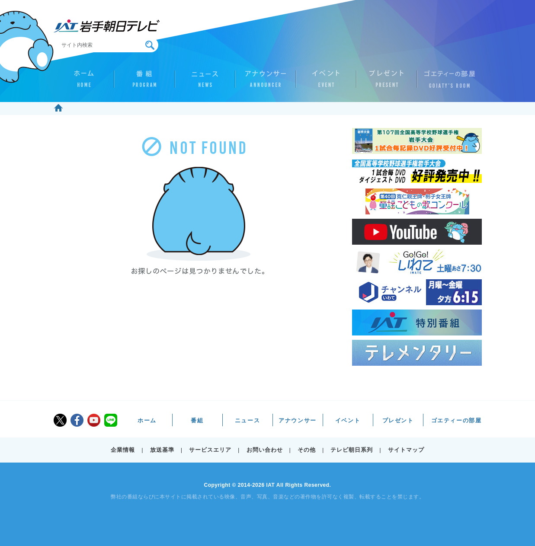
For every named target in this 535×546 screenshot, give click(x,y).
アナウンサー (265, 83)
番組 (144, 83)
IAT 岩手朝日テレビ (107, 25)
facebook (76, 420)
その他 (307, 450)
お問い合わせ (265, 450)
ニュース (205, 83)
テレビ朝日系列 (351, 450)
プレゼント (386, 83)
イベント (326, 83)
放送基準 (162, 450)
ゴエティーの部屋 (447, 83)
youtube (93, 420)
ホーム (84, 83)
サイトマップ (406, 450)
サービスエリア (210, 450)
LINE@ (110, 420)
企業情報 (123, 450)
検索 (150, 45)
